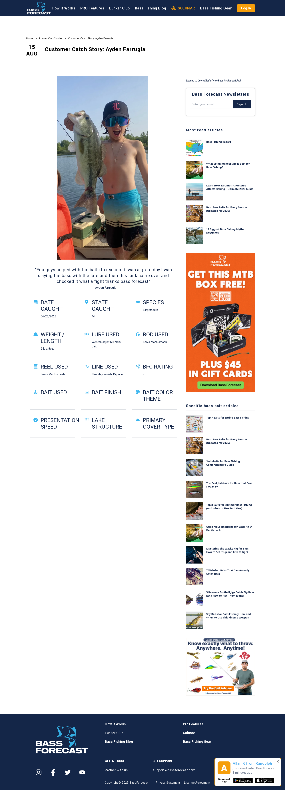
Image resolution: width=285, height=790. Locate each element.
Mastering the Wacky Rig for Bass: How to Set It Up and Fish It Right (227, 550)
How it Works (115, 724)
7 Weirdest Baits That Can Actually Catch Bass (228, 572)
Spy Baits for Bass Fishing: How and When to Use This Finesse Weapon (228, 615)
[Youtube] (82, 772)
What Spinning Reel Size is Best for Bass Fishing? (228, 165)
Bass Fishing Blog (150, 8)
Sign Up (242, 104)
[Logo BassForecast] (39, 8)
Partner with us (116, 770)
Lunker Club (119, 8)
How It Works (63, 8)
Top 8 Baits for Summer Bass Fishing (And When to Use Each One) (229, 506)
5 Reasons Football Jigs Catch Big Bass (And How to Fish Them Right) (230, 593)
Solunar (189, 733)
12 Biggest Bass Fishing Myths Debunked (225, 230)
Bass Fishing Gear (216, 8)
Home (29, 38)
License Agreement (197, 782)
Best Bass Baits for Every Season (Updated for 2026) (226, 209)
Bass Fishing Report (218, 142)
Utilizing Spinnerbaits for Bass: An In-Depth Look (229, 528)
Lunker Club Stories (50, 38)
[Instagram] (38, 772)
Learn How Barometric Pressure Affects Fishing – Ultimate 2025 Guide (229, 187)
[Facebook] (53, 772)
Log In (246, 8)
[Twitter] (68, 772)
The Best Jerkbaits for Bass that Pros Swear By (229, 484)
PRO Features (92, 8)
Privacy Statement (168, 782)
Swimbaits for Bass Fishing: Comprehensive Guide (223, 462)
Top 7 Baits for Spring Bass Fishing (227, 417)
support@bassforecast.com (174, 770)
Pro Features (193, 724)
